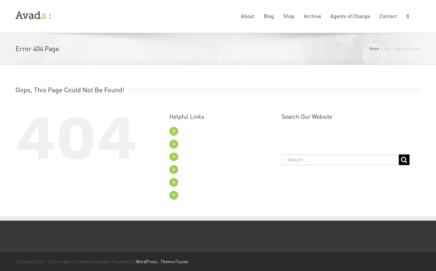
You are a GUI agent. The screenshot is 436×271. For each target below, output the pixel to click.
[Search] (408, 15)
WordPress (147, 261)
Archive (190, 169)
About (189, 131)
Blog (187, 144)
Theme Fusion (175, 261)
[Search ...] (340, 159)
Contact (191, 195)
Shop (187, 157)
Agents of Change (202, 182)
